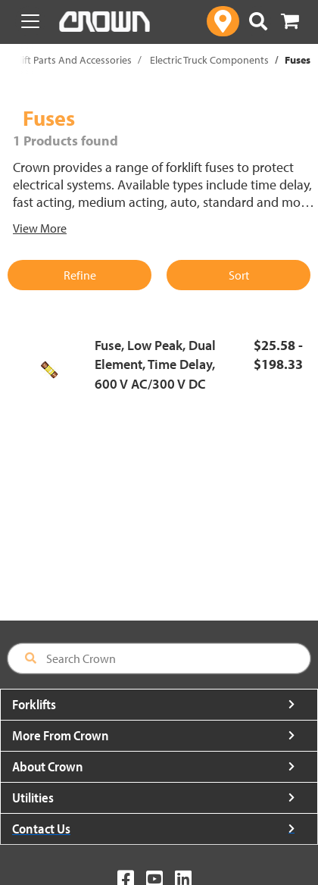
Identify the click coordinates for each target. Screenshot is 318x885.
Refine (80, 275)
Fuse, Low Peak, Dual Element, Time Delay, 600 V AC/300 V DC (155, 364)
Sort (239, 275)
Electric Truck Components (209, 60)
